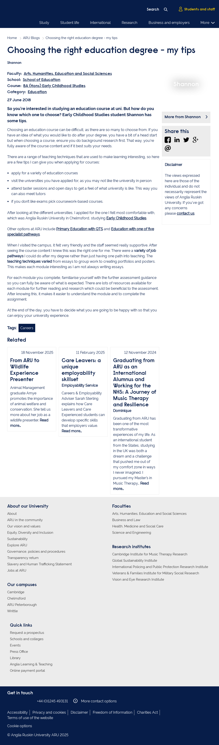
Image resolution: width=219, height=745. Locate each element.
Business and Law (126, 520)
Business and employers (169, 23)
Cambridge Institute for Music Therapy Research (149, 554)
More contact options (95, 701)
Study (44, 23)
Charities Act (147, 712)
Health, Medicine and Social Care (137, 526)
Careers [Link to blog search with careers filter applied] (26, 328)
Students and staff (196, 9)
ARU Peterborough (22, 605)
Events (15, 645)
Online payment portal (27, 671)
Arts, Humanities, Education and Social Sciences (68, 74)
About (12, 514)
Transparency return (23, 558)
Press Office (19, 652)
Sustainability (17, 539)
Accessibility (17, 712)
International (100, 23)
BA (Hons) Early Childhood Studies (54, 86)
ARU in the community (25, 520)
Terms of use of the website (30, 718)
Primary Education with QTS (79, 229)
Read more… (72, 431)
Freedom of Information (112, 712)
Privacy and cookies (49, 712)
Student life (69, 23)
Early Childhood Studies (126, 218)
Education (37, 92)
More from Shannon (183, 117)
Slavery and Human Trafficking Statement (39, 564)
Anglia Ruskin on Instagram (17, 701)
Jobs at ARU (16, 570)
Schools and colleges (26, 639)
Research (129, 23)
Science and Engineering (131, 533)
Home (12, 38)
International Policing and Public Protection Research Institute (160, 567)
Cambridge (15, 592)
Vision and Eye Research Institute (138, 579)
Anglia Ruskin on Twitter (24, 701)
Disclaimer (79, 712)
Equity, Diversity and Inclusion (30, 533)
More (207, 23)
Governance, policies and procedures (36, 552)
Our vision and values (23, 526)
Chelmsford (16, 598)
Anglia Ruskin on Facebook (10, 701)
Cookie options (19, 726)
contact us (185, 213)
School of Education (41, 80)
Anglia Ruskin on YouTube (30, 701)
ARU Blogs (31, 38)
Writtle (12, 611)
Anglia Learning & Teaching (31, 664)
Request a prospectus (27, 633)
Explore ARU (17, 545)
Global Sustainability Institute (134, 561)
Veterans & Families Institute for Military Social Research (155, 573)
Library (15, 658)
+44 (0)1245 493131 (52, 701)
